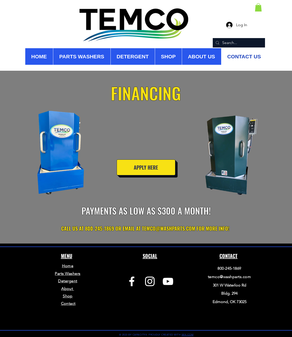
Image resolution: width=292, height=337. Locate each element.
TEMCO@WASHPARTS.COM (168, 228)
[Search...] (238, 42)
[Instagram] (149, 281)
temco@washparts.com (229, 276)
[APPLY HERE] (146, 167)
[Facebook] (131, 281)
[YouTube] (167, 281)
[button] (258, 7)
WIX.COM (188, 334)
